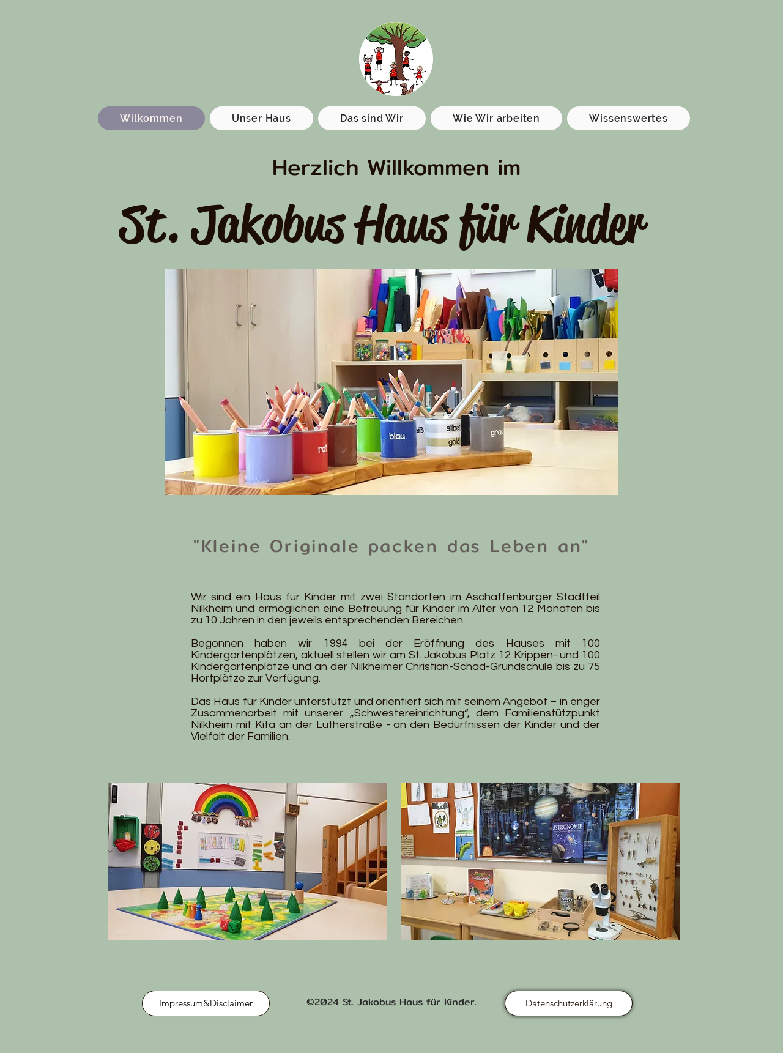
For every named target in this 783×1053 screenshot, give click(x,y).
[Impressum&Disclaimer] (206, 1003)
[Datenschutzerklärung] (569, 1003)
